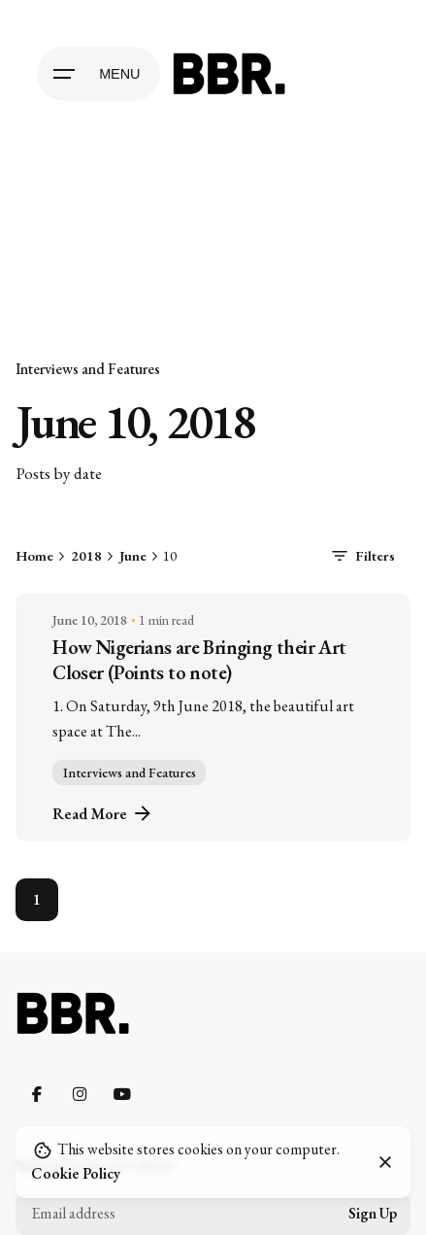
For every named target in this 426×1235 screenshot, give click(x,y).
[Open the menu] (98, 74)
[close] (385, 1162)
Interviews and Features (88, 369)
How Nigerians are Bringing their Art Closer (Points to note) (198, 660)
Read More (103, 813)
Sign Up (372, 1213)
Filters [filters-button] (361, 555)
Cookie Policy (75, 1173)
